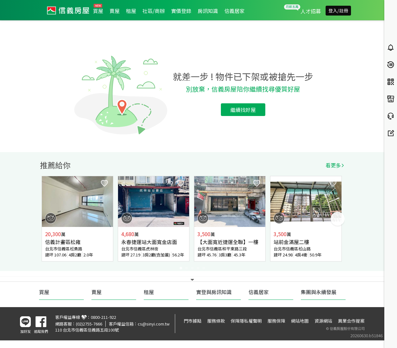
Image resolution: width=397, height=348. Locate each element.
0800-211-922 (103, 317)
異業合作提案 (351, 321)
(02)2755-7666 (89, 324)
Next (338, 219)
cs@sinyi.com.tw (153, 324)
